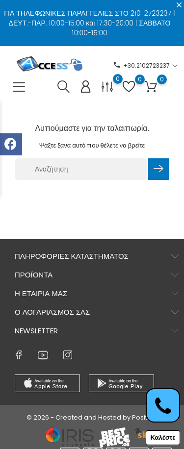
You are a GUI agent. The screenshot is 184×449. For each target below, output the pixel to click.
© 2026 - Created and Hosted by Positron (92, 417)
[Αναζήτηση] (81, 169)
